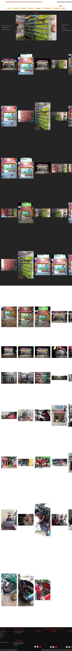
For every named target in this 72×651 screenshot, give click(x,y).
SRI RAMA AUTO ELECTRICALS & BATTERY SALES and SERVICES (24, 2)
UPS (63, 26)
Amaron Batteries (6, 29)
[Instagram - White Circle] (38, 647)
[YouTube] (40, 647)
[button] (36, 27)
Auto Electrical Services (7, 25)
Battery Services (5, 27)
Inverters (64, 28)
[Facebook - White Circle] (35, 647)
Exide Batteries (65, 25)
